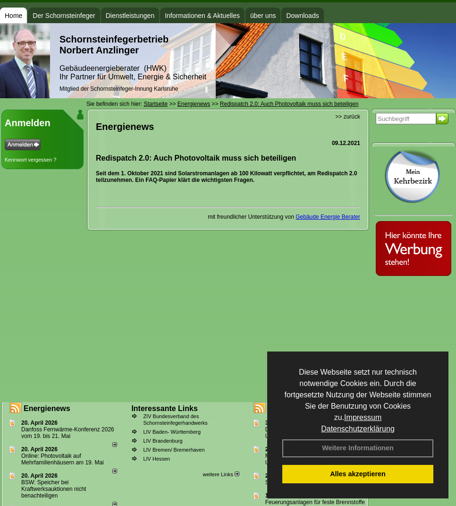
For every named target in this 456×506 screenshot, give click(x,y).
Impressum (362, 417)
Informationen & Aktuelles (202, 15)
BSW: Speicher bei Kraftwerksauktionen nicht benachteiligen (53, 489)
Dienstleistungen (130, 15)
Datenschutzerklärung (358, 429)
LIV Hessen (156, 459)
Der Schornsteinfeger (64, 15)
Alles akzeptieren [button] (358, 474)
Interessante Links (164, 408)
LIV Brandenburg (162, 441)
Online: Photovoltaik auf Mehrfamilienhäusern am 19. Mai (62, 459)
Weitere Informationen (358, 448)
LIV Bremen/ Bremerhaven (173, 450)
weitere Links (221, 474)
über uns (263, 15)
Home (13, 15)
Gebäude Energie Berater (328, 217)
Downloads (302, 15)
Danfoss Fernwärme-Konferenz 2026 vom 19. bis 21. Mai (67, 432)
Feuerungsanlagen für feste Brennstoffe (315, 502)
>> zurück (347, 116)
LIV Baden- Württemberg (172, 432)
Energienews (47, 408)
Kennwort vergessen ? (30, 160)
